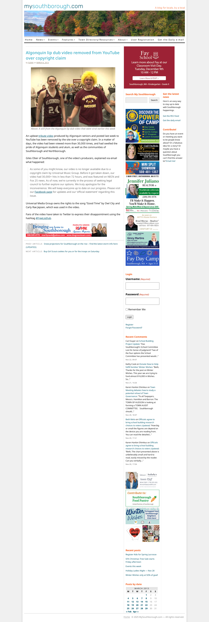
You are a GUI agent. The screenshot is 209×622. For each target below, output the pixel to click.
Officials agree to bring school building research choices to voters (140, 422)
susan (30, 62)
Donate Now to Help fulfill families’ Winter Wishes (142, 366)
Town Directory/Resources (96, 39)
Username (138, 279)
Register (129, 324)
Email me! (170, 161)
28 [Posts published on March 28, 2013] (142, 608)
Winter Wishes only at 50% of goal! (142, 575)
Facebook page (43, 191)
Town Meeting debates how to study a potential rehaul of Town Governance (140, 392)
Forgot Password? (134, 327)
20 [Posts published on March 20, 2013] (137, 605)
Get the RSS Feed (171, 116)
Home (29, 39)
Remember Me (137, 309)
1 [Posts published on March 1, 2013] (146, 594)
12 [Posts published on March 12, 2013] (133, 601)
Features (67, 39)
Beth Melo (130, 419)
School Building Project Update (139, 342)
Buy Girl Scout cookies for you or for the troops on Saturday (71, 251)
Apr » (136, 611)
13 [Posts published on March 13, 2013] (137, 601)
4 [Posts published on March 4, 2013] (128, 598)
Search (154, 100)
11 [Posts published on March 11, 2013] (128, 601)
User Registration (142, 39)
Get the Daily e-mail (171, 39)
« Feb (129, 611)
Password (137, 294)
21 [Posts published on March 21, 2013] (142, 605)
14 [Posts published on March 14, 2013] (142, 601)
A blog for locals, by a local (170, 7)
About (122, 39)
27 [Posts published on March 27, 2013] (137, 608)
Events (52, 39)
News (39, 39)
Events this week (133, 566)
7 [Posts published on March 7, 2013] (141, 598)
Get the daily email (171, 120)
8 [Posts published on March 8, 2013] (146, 598)
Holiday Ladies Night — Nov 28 (140, 570)
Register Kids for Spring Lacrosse (141, 554)
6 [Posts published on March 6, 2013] (137, 598)
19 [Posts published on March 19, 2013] (133, 605)
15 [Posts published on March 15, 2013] (146, 601)
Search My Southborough (140, 94)
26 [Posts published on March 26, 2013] (133, 608)
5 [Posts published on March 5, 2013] (132, 598)
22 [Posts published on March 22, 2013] (146, 605)
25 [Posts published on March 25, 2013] (128, 608)
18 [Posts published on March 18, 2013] (128, 605)
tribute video (45, 135)
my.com (53, 6)
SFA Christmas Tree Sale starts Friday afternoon (140, 560)
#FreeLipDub (43, 218)
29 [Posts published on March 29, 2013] (146, 608)
